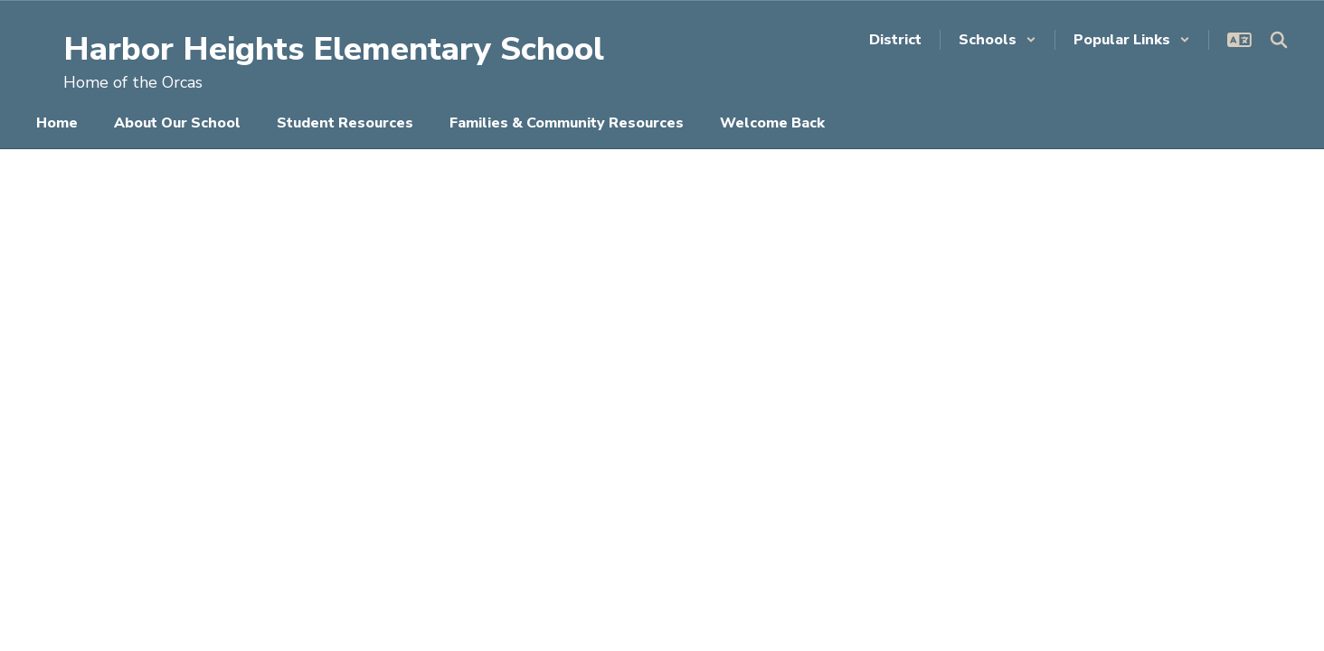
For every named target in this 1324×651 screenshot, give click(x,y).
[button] (997, 40)
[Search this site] (1279, 40)
